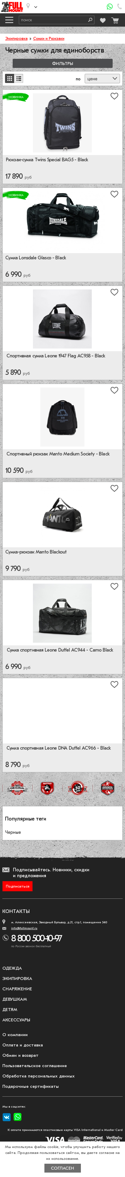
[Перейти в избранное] (103, 19)
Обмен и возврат (20, 1055)
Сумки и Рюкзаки (48, 38)
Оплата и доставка (22, 1045)
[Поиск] (88, 20)
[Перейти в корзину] (114, 19)
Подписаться (17, 886)
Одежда (12, 968)
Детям (9, 1009)
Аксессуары (16, 1020)
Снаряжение (17, 989)
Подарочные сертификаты (30, 1086)
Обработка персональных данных (38, 1076)
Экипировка (16, 38)
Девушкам (14, 999)
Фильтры (62, 63)
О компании (15, 1034)
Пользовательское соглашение (34, 1065)
